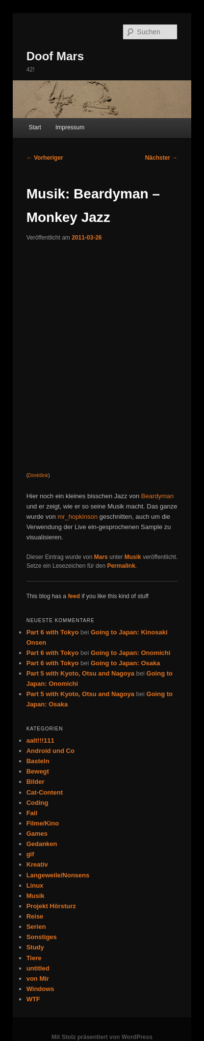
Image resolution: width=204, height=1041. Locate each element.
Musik (133, 557)
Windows (40, 989)
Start (34, 127)
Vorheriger (44, 157)
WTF (33, 999)
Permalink (121, 565)
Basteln (38, 761)
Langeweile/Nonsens (58, 875)
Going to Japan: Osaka (125, 663)
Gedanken (41, 843)
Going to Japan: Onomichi (131, 652)
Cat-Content (44, 792)
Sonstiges (41, 937)
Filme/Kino (42, 823)
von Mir (37, 978)
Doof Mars (55, 56)
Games (37, 833)
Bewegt (37, 771)
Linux (35, 885)
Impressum (69, 127)
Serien (36, 926)
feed (74, 596)
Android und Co (50, 750)
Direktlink (38, 475)
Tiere (34, 958)
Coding (37, 802)
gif (30, 854)
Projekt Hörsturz (51, 906)
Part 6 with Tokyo (52, 632)
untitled (38, 968)
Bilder (35, 781)
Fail (31, 813)
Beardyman (157, 496)
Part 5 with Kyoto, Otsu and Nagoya (80, 673)
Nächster (161, 157)
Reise (35, 916)
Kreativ (37, 864)
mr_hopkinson (77, 516)
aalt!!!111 (40, 740)
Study (35, 947)
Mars (101, 557)
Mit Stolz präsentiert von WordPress (102, 1037)
